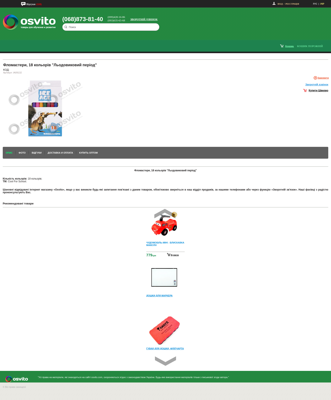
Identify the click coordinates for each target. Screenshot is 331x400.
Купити (175, 255)
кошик (289, 46)
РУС (315, 4)
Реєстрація (292, 4)
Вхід (280, 4)
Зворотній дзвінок (144, 19)
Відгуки (30, 4)
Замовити (323, 78)
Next (165, 361)
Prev (165, 213)
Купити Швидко (318, 90)
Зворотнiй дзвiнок (316, 84)
